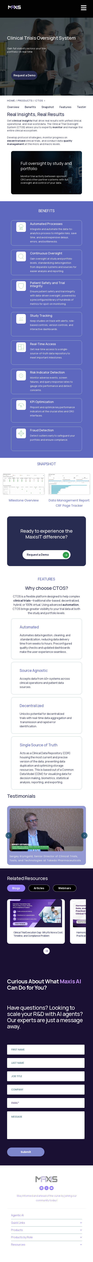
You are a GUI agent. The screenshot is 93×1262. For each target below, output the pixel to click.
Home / (12, 100)
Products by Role (46, 1237)
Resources (46, 1244)
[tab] (16, 888)
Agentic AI (17, 1215)
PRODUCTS (25, 100)
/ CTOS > (39, 100)
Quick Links (46, 1222)
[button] (83, 7)
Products (46, 1230)
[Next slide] (84, 835)
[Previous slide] (9, 835)
